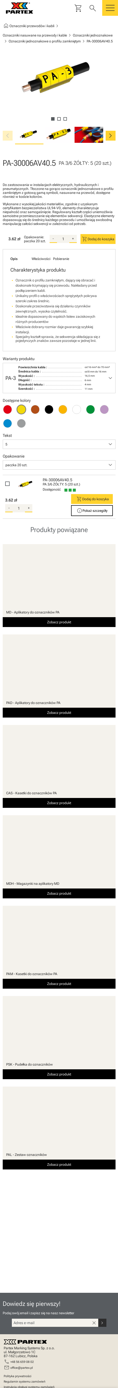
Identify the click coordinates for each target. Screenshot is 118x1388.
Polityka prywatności (17, 1376)
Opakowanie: (34, 237)
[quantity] (63, 239)
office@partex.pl (21, 1367)
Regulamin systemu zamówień (24, 1381)
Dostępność (52, 489)
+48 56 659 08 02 (22, 1362)
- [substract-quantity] (53, 239)
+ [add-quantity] (73, 239)
